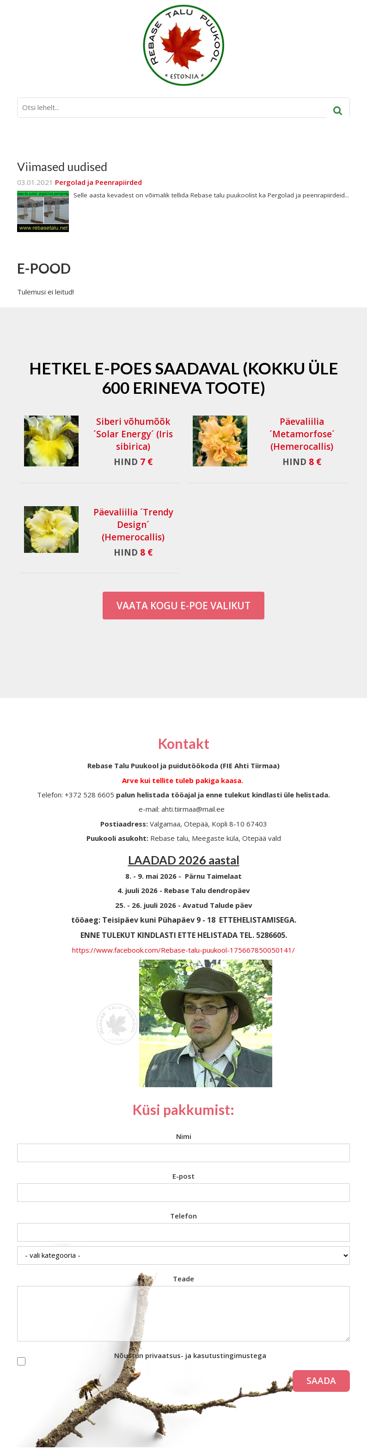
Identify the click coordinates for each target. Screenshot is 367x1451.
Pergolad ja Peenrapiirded (98, 182)
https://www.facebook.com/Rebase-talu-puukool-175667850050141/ (183, 950)
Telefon (183, 1215)
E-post (183, 1176)
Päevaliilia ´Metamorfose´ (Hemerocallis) (302, 434)
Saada (321, 1381)
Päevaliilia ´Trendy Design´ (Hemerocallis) (133, 524)
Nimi (183, 1136)
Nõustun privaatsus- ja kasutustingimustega (190, 1355)
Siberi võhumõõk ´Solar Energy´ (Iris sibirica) (133, 434)
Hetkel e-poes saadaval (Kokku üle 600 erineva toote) (183, 377)
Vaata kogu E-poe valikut (183, 605)
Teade (183, 1278)
